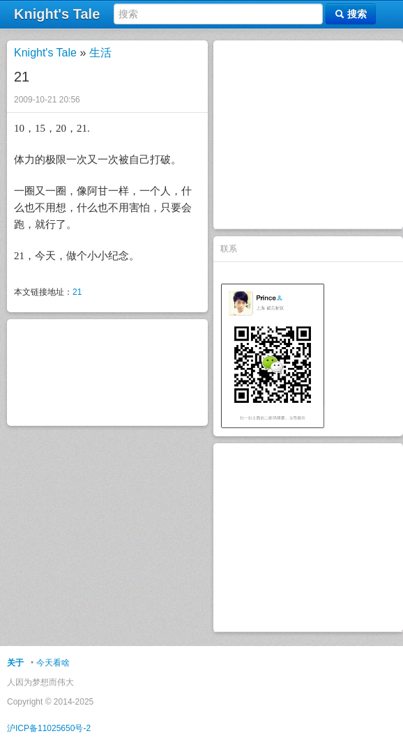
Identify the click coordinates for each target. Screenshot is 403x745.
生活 (100, 53)
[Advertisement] (308, 134)
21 (77, 292)
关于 (15, 663)
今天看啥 (53, 663)
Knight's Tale (45, 53)
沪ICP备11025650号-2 (49, 728)
